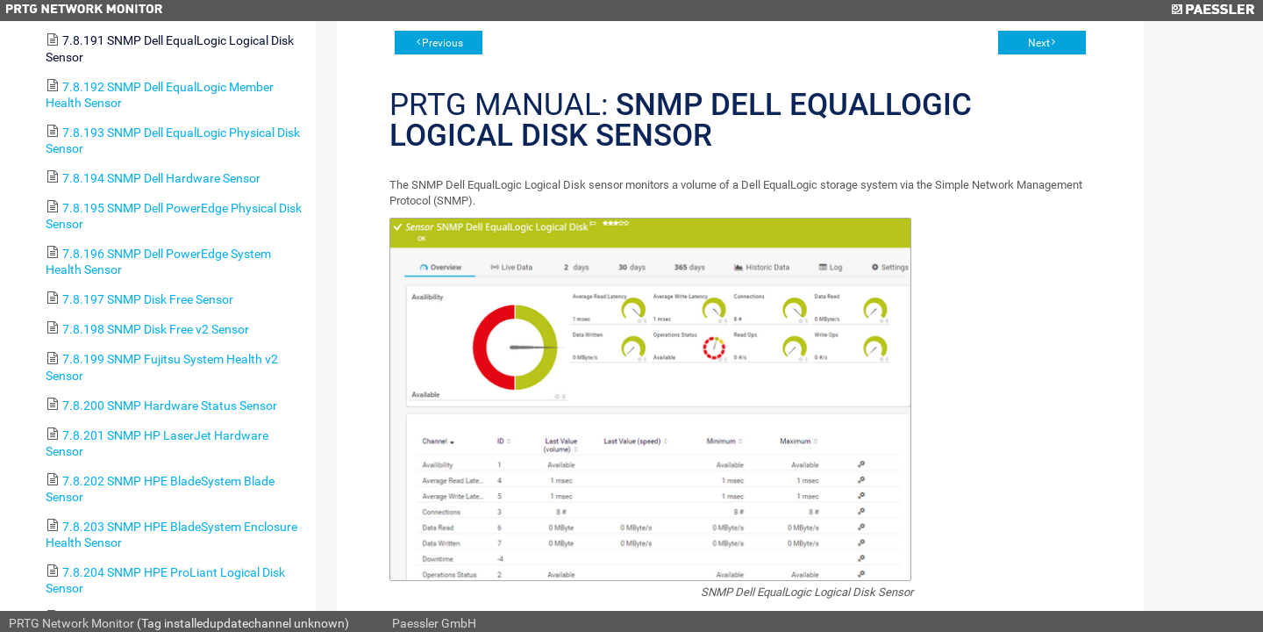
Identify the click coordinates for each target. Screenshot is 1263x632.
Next (1039, 43)
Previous (442, 43)
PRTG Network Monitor (71, 623)
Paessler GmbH (434, 623)
